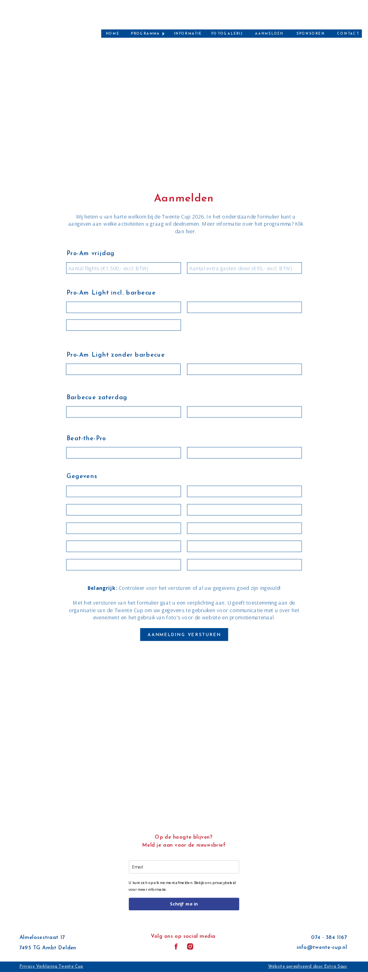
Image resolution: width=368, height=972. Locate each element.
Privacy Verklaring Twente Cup (51, 966)
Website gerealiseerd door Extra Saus (307, 966)
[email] (184, 866)
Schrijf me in (183, 904)
